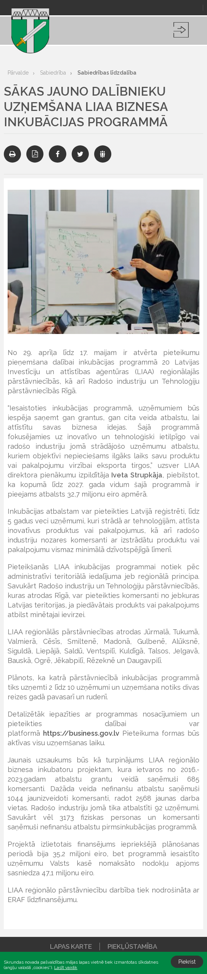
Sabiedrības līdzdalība (106, 73)
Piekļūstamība (132, 946)
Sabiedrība (53, 73)
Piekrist (187, 962)
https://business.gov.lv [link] (81, 733)
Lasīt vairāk (65, 967)
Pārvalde (18, 73)
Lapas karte (71, 946)
